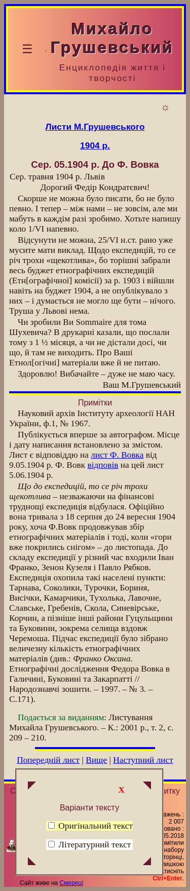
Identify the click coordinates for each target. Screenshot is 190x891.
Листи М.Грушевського (95, 127)
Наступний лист (143, 760)
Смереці (71, 882)
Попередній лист (48, 760)
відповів (102, 465)
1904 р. (95, 145)
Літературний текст (94, 844)
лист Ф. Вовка (117, 455)
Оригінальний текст (90, 826)
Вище (96, 760)
